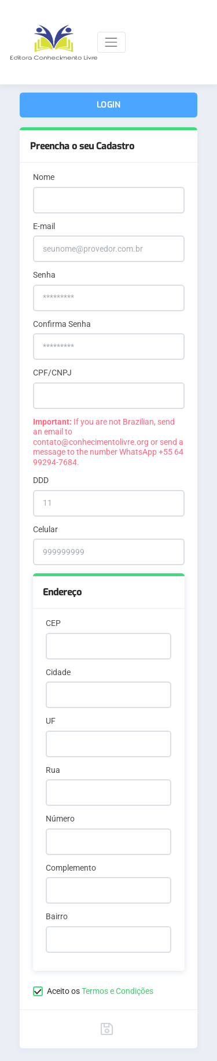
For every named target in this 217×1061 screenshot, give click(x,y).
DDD (41, 480)
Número (60, 818)
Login (108, 105)
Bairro (57, 916)
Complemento (71, 867)
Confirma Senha (62, 324)
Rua (53, 770)
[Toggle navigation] (111, 42)
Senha (44, 274)
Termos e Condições (117, 991)
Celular (45, 529)
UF (51, 720)
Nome (43, 177)
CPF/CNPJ (52, 372)
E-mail (44, 226)
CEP (53, 623)
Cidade (58, 672)
